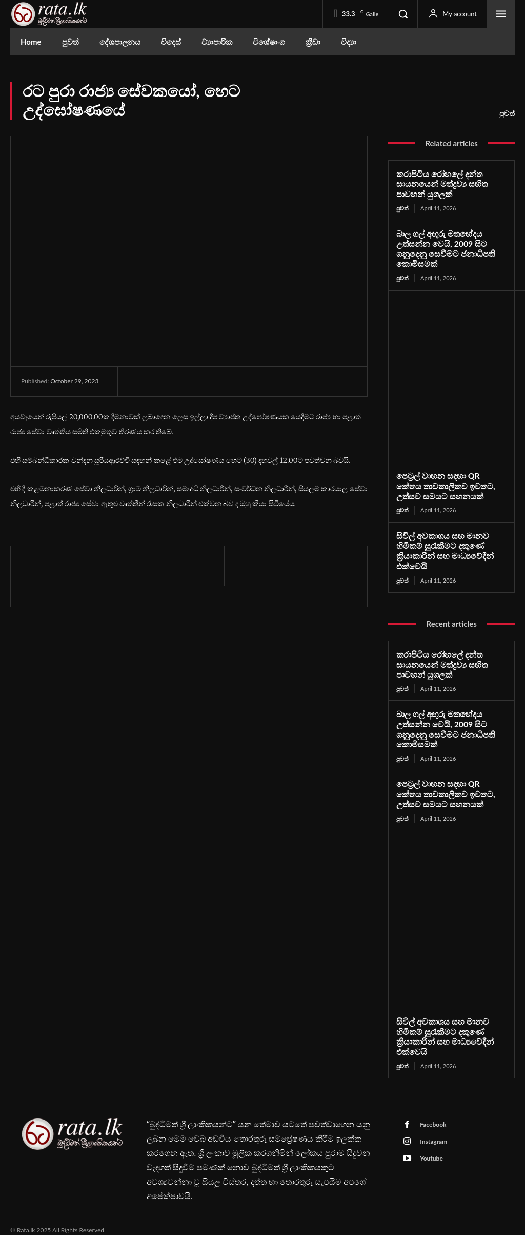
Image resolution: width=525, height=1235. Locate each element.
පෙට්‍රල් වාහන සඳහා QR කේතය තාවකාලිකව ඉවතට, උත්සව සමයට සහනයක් (447, 483)
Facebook (432, 1114)
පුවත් (507, 113)
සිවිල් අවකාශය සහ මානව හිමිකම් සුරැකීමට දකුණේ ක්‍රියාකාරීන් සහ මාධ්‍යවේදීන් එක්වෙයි (441, 547)
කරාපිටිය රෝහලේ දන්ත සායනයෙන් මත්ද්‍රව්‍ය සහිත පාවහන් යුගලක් (438, 183)
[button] (403, 14)
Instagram (433, 1131)
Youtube (430, 1148)
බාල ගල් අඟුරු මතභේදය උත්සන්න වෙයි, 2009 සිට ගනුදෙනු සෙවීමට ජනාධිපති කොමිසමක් (442, 247)
